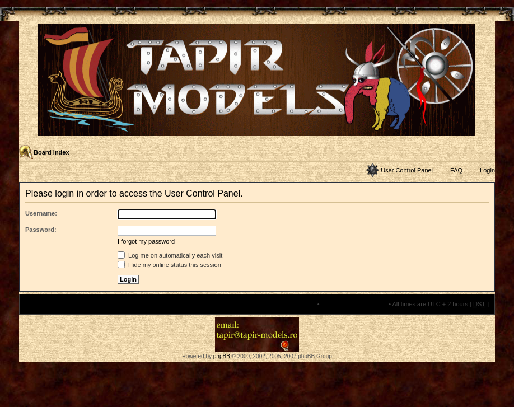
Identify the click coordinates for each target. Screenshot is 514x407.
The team (302, 304)
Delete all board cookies (354, 304)
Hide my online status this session (169, 264)
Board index (51, 152)
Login (487, 170)
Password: (41, 229)
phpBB (221, 356)
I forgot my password (146, 241)
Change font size (485, 153)
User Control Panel (407, 170)
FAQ (456, 170)
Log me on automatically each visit (170, 255)
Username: (41, 213)
